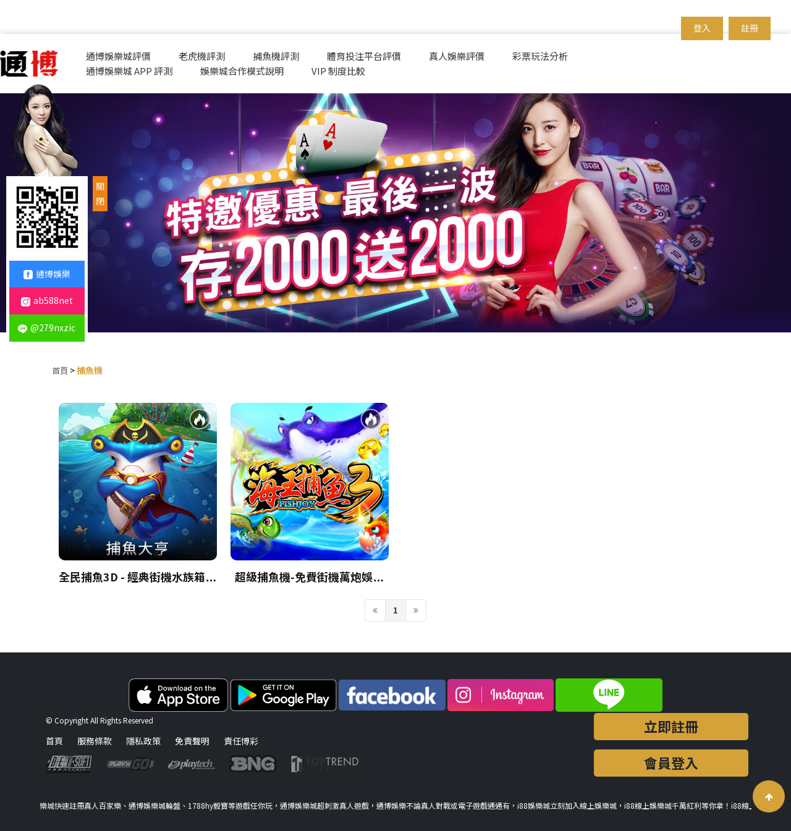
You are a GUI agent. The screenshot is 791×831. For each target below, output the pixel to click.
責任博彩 (241, 741)
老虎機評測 (202, 55)
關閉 (100, 193)
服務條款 (94, 741)
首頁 (60, 370)
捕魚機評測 (276, 55)
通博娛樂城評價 (118, 55)
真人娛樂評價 (456, 55)
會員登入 (671, 762)
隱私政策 (143, 741)
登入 (702, 28)
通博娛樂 (46, 274)
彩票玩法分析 (540, 55)
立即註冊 (671, 726)
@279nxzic (46, 327)
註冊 (749, 28)
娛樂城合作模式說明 (242, 70)
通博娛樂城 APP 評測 (129, 70)
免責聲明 (192, 741)
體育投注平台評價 (364, 55)
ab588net (47, 300)
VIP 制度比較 (338, 70)
